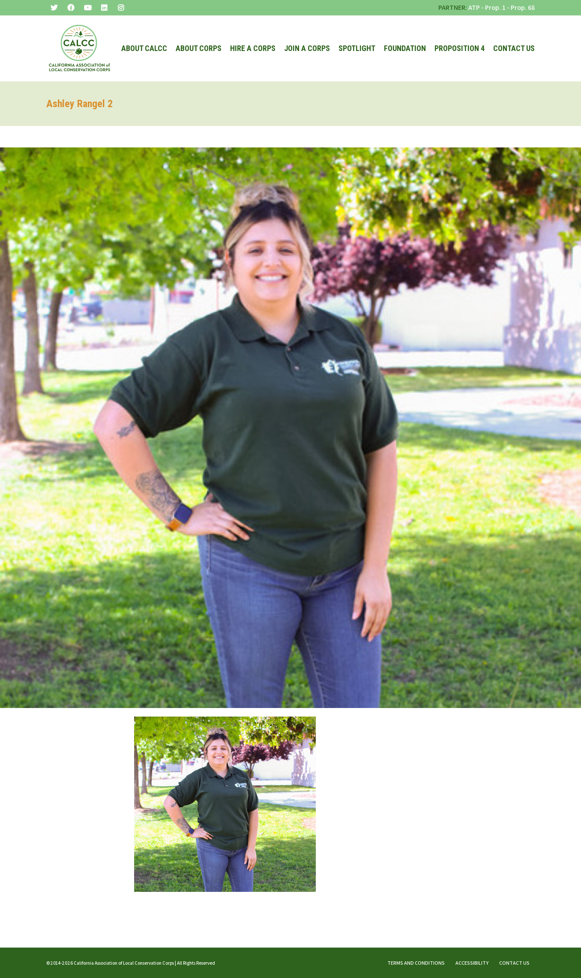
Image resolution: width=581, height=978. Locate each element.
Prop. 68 (523, 7)
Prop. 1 (495, 7)
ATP (474, 7)
